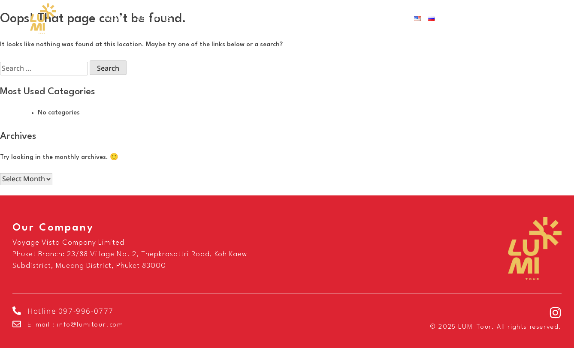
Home (113, 18)
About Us (154, 18)
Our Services (215, 19)
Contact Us (376, 19)
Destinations (284, 18)
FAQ (329, 18)
